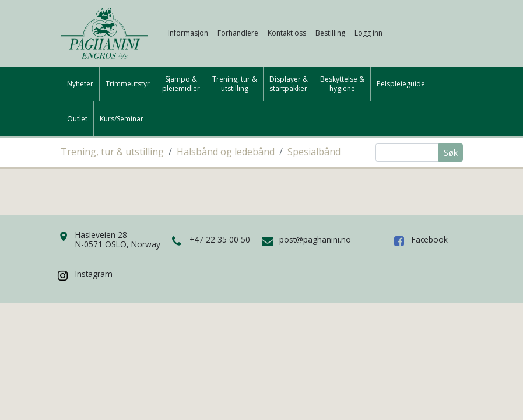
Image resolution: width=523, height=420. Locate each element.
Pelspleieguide (401, 84)
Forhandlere (237, 33)
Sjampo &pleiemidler (181, 84)
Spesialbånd (314, 151)
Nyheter (80, 84)
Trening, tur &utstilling (234, 84)
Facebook (430, 239)
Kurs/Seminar (121, 119)
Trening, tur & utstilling (112, 151)
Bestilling (330, 33)
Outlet (77, 119)
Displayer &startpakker (288, 84)
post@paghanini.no (315, 239)
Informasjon (188, 33)
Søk (451, 152)
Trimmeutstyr (128, 84)
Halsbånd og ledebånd (226, 151)
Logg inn (368, 33)
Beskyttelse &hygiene (342, 84)
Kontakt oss (287, 33)
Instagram (94, 273)
